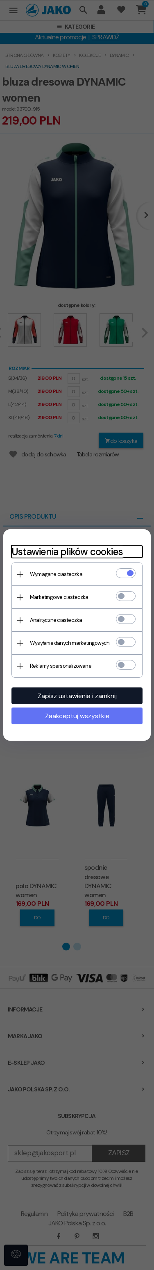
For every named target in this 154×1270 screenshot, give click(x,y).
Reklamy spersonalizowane (60, 665)
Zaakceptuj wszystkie (77, 716)
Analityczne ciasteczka (56, 620)
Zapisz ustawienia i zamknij (77, 696)
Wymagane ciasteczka (56, 574)
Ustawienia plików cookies (67, 552)
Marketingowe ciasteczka (59, 597)
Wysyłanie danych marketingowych (69, 643)
